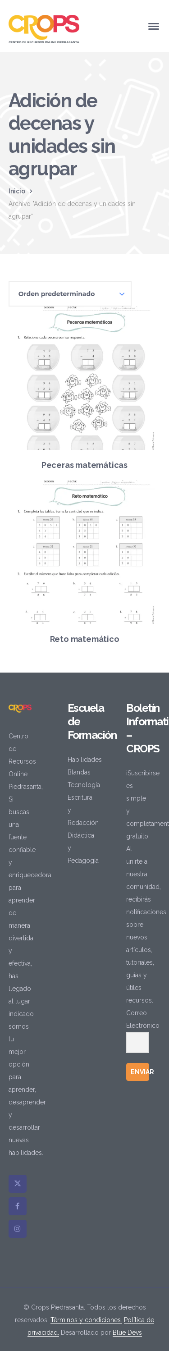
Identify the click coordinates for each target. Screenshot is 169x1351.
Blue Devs (127, 1332)
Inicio (17, 191)
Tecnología (84, 784)
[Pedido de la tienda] (70, 294)
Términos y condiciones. (86, 1320)
